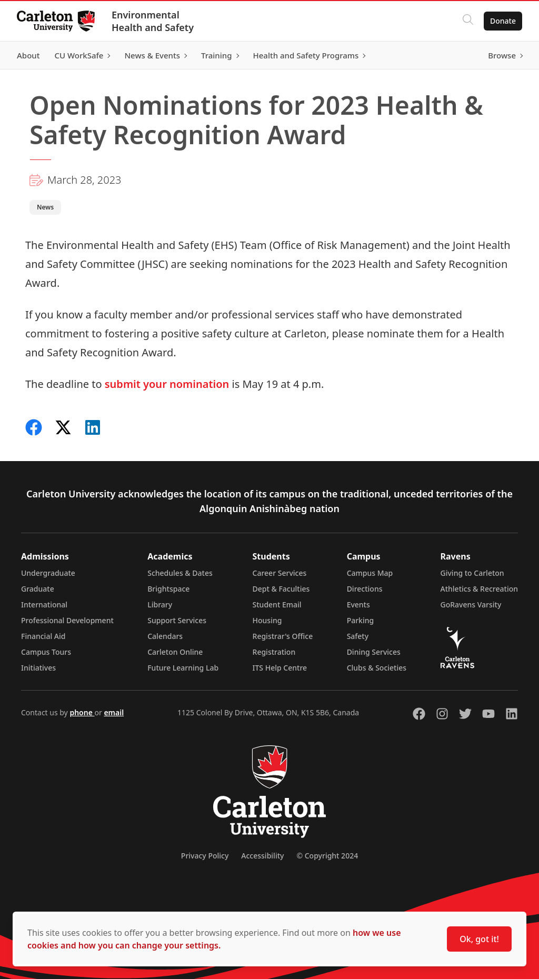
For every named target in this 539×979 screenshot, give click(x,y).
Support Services (176, 620)
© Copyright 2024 (327, 856)
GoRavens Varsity (471, 605)
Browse (502, 55)
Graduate (37, 589)
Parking (360, 620)
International (44, 605)
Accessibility (262, 856)
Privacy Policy (204, 856)
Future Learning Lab (182, 668)
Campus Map (370, 573)
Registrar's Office (283, 636)
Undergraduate (48, 573)
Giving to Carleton (472, 573)
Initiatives (38, 668)
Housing (267, 620)
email (114, 712)
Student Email (277, 605)
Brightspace (168, 589)
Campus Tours (46, 652)
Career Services (280, 573)
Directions (365, 589)
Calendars (165, 636)
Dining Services (374, 652)
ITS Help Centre (280, 668)
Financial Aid (43, 636)
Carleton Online (175, 652)
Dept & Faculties (281, 589)
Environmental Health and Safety (153, 21)
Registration (274, 652)
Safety (358, 636)
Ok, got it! (479, 939)
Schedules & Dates (180, 573)
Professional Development (67, 620)
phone (81, 712)
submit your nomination (167, 384)
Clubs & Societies (376, 668)
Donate (503, 21)
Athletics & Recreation (479, 589)
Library (159, 605)
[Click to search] (468, 21)
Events (358, 605)
